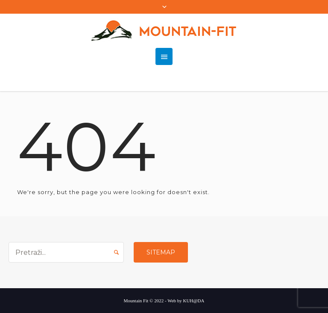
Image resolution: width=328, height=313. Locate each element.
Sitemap (160, 252)
